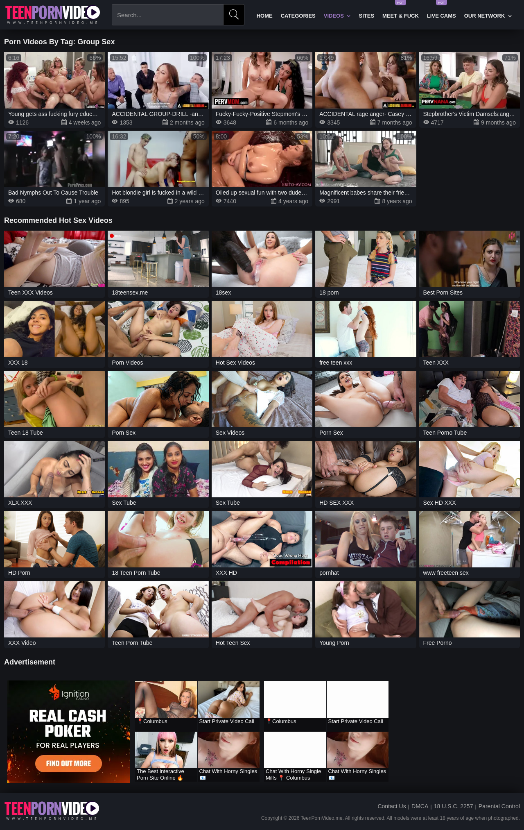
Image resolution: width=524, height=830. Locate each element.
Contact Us (391, 806)
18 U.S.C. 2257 (453, 806)
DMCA (419, 806)
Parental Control (499, 806)
